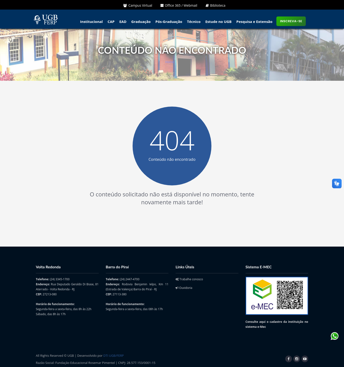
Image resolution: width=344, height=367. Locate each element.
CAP (111, 21)
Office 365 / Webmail (179, 5)
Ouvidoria (184, 288)
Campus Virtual (137, 5)
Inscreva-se (291, 21)
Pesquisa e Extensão (254, 21)
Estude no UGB (218, 21)
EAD (122, 21)
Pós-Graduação (169, 21)
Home (169, 62)
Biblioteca (216, 5)
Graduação (140, 21)
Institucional (91, 21)
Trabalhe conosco (189, 279)
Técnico (194, 21)
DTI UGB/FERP (113, 355)
